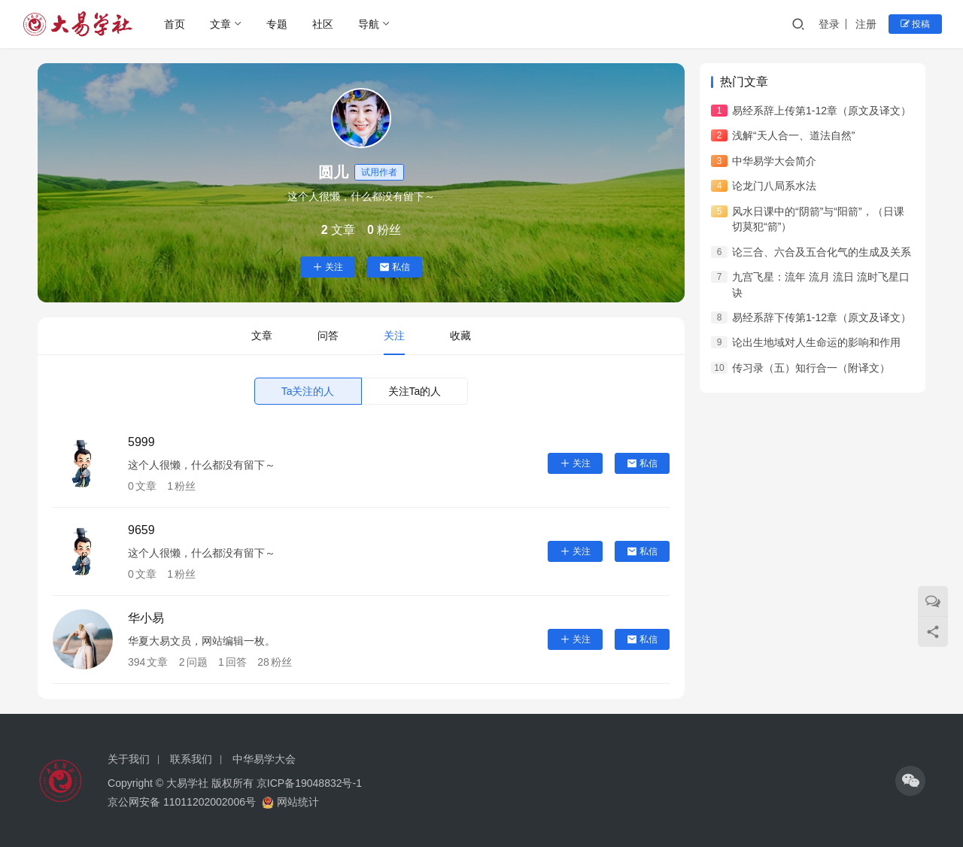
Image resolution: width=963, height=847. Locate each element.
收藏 (460, 335)
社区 (322, 24)
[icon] (910, 781)
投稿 (915, 24)
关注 (327, 267)
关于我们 (129, 759)
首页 (174, 24)
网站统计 (298, 802)
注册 (865, 24)
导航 (368, 24)
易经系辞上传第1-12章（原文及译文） (821, 111)
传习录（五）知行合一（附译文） (811, 368)
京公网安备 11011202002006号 (182, 802)
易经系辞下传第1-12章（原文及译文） (821, 317)
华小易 (146, 618)
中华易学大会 (264, 759)
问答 (328, 335)
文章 (220, 24)
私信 (394, 267)
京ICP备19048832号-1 (309, 783)
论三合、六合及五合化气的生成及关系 (821, 252)
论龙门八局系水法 (774, 186)
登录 (829, 24)
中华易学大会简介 (774, 161)
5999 (141, 442)
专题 (276, 24)
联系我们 (191, 759)
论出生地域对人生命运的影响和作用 (816, 342)
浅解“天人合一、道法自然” (793, 135)
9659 (141, 530)
